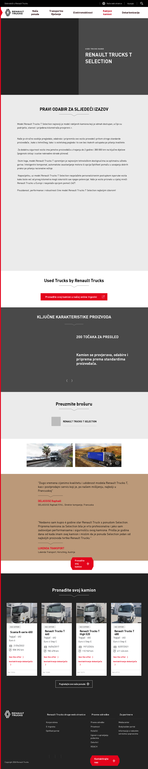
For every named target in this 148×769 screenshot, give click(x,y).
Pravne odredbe (94, 712)
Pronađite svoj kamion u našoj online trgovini (71, 297)
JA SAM (139, 12)
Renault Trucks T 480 (124, 632)
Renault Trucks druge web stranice (64, 712)
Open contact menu (130, 3)
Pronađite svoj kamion (79, 563)
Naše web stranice (114, 3)
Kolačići (90, 728)
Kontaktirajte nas (97, 756)
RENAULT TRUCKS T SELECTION (80, 421)
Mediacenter (122, 720)
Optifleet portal (52, 728)
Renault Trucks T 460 (55, 632)
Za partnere (122, 712)
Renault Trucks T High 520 (90, 632)
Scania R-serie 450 (21, 632)
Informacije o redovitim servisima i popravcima (127, 730)
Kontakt (130, 3)
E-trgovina (50, 724)
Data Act (90, 739)
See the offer (17, 657)
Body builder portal (125, 724)
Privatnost (91, 724)
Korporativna (52, 720)
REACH (90, 744)
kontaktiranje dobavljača (21, 663)
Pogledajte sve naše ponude (72, 684)
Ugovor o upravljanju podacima (95, 734)
